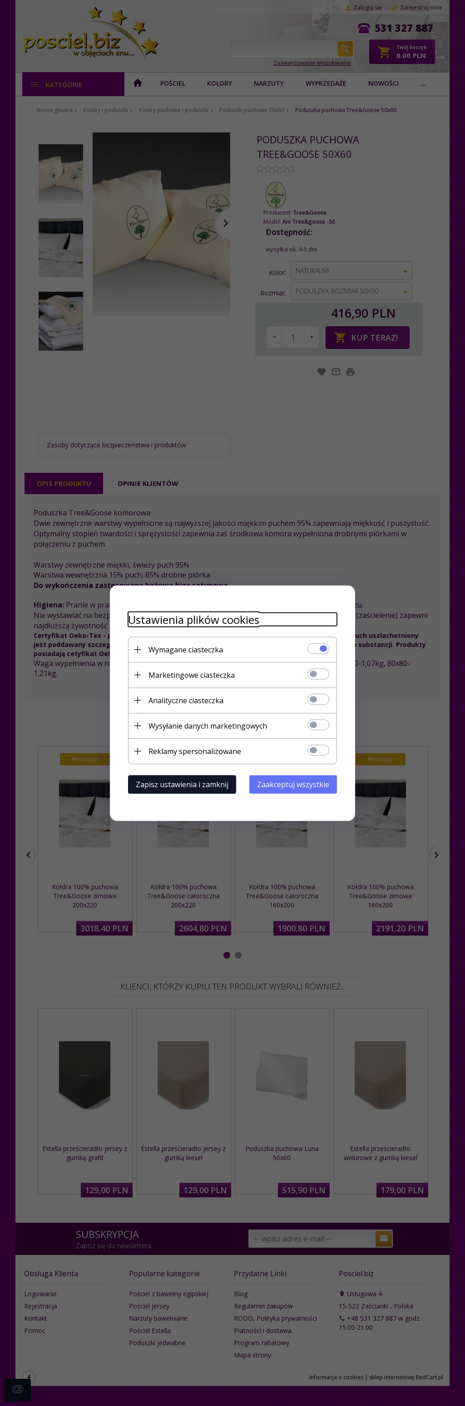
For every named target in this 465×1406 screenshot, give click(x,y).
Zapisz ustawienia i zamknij (182, 784)
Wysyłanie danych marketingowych (207, 725)
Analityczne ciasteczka (185, 700)
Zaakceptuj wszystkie (293, 784)
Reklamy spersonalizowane (194, 751)
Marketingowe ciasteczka (191, 675)
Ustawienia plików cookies (193, 619)
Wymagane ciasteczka (185, 649)
